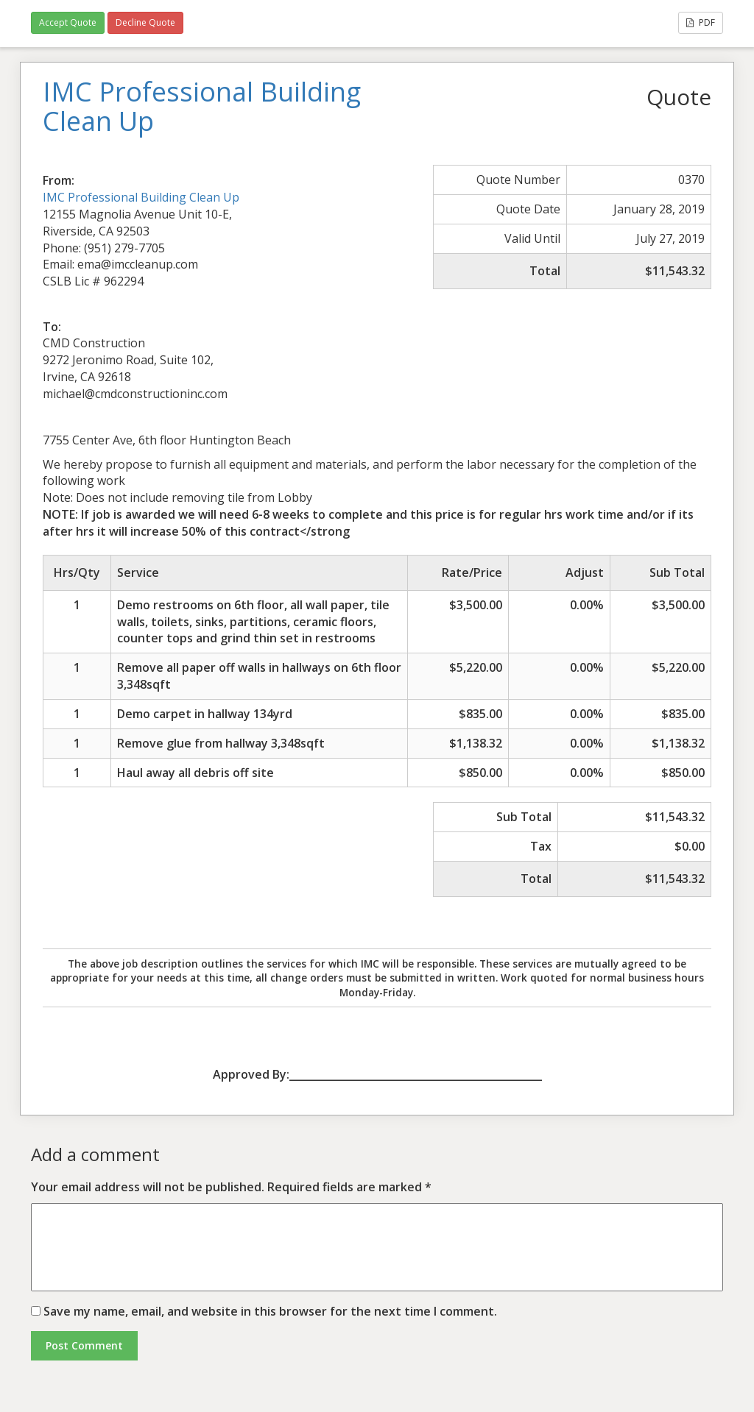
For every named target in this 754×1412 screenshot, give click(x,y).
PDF (700, 22)
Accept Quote (67, 22)
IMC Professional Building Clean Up (141, 197)
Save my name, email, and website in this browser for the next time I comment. (270, 1311)
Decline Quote (145, 22)
